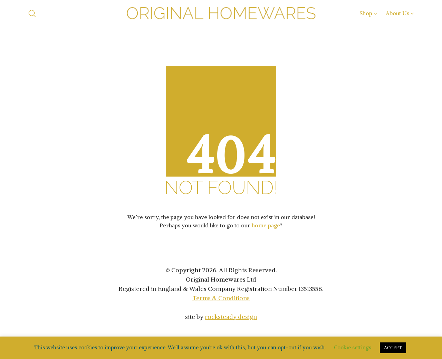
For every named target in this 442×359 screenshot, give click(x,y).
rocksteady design (231, 317)
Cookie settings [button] (352, 347)
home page (266, 225)
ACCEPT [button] (393, 348)
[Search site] (32, 13)
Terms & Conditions (221, 298)
